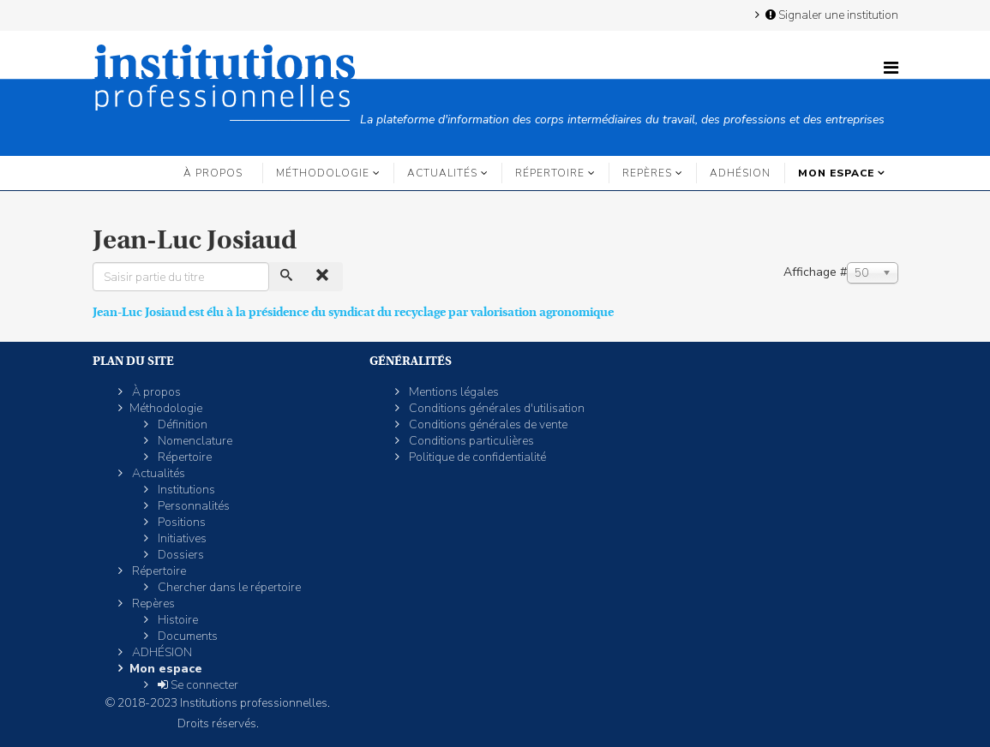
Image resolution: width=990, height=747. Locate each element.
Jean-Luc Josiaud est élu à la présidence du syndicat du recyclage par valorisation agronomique (353, 311)
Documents (186, 636)
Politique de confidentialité (476, 457)
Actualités (442, 173)
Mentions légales (452, 392)
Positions (180, 522)
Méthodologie (322, 173)
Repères (647, 173)
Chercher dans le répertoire (228, 587)
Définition (181, 424)
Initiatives (181, 538)
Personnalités (192, 506)
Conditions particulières (470, 441)
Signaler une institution (830, 14)
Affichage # (815, 272)
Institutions (185, 489)
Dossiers (179, 555)
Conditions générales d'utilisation (495, 408)
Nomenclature (193, 441)
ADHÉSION (740, 173)
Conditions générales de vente (486, 424)
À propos (213, 173)
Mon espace (836, 173)
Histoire (176, 620)
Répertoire (550, 173)
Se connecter (196, 685)
